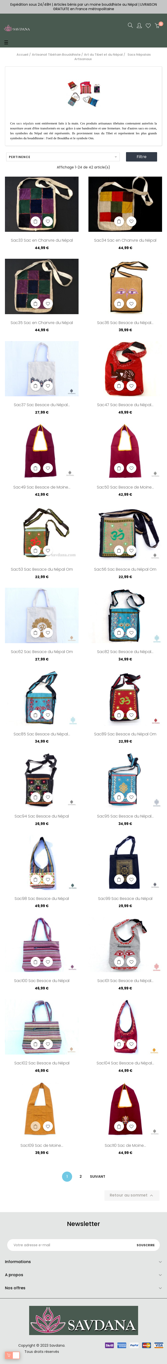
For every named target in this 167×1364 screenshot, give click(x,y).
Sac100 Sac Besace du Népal (41, 981)
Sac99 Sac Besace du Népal (125, 898)
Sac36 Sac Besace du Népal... (125, 323)
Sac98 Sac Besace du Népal (42, 898)
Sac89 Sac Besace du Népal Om (125, 734)
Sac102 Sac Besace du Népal (41, 1063)
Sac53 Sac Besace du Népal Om (42, 569)
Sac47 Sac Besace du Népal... (125, 405)
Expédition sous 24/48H (31, 4)
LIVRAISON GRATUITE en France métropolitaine (105, 6)
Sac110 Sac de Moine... (125, 1145)
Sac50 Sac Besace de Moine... (125, 487)
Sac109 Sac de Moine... (42, 1145)
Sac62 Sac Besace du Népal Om (42, 652)
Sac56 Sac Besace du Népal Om (125, 569)
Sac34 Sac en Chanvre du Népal (125, 240)
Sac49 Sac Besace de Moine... (41, 487)
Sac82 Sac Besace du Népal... (125, 652)
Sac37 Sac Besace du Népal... (42, 405)
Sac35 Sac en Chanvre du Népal (42, 323)
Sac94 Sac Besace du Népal (42, 816)
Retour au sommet (132, 1196)
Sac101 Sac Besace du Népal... (125, 981)
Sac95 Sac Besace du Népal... (125, 816)
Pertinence (63, 157)
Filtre (141, 157)
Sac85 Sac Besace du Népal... (42, 734)
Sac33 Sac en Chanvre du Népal (42, 240)
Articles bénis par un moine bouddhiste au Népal (95, 4)
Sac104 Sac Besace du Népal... (125, 1063)
